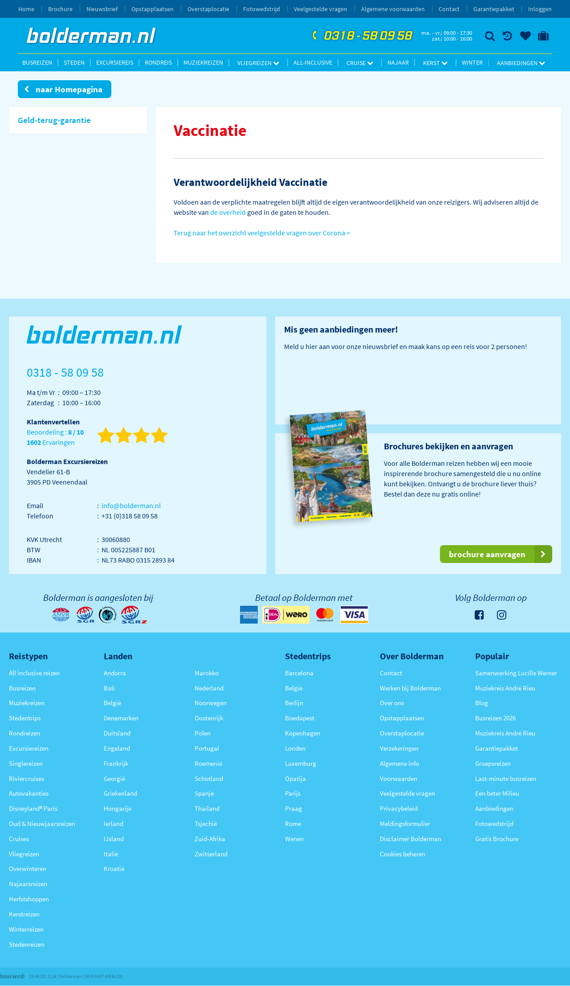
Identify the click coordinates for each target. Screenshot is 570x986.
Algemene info (399, 763)
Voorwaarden (398, 778)
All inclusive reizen (34, 673)
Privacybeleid (399, 808)
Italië (111, 854)
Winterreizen (26, 929)
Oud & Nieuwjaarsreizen (42, 823)
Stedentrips (25, 718)
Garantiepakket (493, 9)
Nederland (209, 688)
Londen (295, 748)
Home (26, 9)
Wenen (294, 838)
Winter (472, 62)
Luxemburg (300, 763)
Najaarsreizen (28, 883)
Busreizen (37, 62)
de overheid (228, 212)
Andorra (115, 673)
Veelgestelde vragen (320, 9)
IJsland (114, 838)
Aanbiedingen (521, 63)
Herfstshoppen (29, 899)
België (112, 702)
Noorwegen (211, 702)
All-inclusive (312, 62)
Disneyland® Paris (33, 808)
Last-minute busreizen (505, 778)
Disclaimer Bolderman (410, 838)
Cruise (359, 63)
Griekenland (120, 793)
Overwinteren (27, 868)
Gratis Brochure (496, 838)
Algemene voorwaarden (393, 9)
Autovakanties (29, 793)
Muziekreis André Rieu (505, 688)
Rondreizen (24, 733)
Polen (203, 733)
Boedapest (299, 718)
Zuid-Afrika (210, 838)
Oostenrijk (209, 718)
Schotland (209, 778)
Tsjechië (206, 823)
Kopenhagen (302, 733)
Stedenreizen (27, 944)
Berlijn (294, 702)
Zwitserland (211, 854)
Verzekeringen (399, 748)
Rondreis (158, 62)
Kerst (435, 63)
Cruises (19, 838)
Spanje (204, 793)
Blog (481, 702)
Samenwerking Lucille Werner (516, 673)
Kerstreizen (24, 914)
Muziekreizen (203, 62)
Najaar (398, 62)
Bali (109, 688)
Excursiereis (114, 62)
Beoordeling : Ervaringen (55, 437)
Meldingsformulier (405, 823)
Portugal (207, 748)
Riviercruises (26, 778)
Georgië (114, 778)
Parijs (293, 793)
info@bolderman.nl (131, 505)
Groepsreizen (493, 763)
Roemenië (208, 763)
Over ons (392, 702)
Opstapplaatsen (152, 9)
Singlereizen (26, 763)
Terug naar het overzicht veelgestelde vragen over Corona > (262, 232)
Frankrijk (116, 763)
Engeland (117, 748)
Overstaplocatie (208, 9)
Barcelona (299, 673)
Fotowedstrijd (261, 9)
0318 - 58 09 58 (361, 36)
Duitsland (117, 733)
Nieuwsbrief (102, 9)
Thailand (207, 808)
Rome (293, 823)
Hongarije (117, 808)
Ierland (113, 823)
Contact (449, 9)
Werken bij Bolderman (410, 688)
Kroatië (114, 868)
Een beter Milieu (497, 793)
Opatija (295, 778)
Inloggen (540, 9)
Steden (74, 62)
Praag (293, 808)
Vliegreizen (258, 63)
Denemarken (121, 718)
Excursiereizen (29, 748)
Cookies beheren (402, 854)
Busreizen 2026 (495, 718)
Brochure (60, 9)
